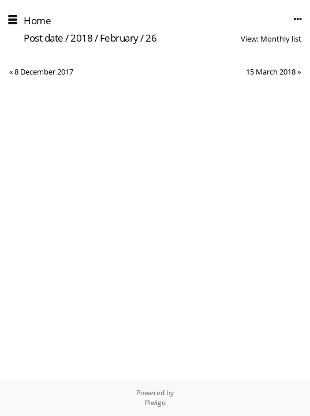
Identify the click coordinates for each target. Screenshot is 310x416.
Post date (44, 37)
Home (37, 20)
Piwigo (155, 402)
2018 (81, 37)
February (119, 37)
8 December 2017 (43, 71)
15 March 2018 (271, 71)
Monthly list (280, 39)
